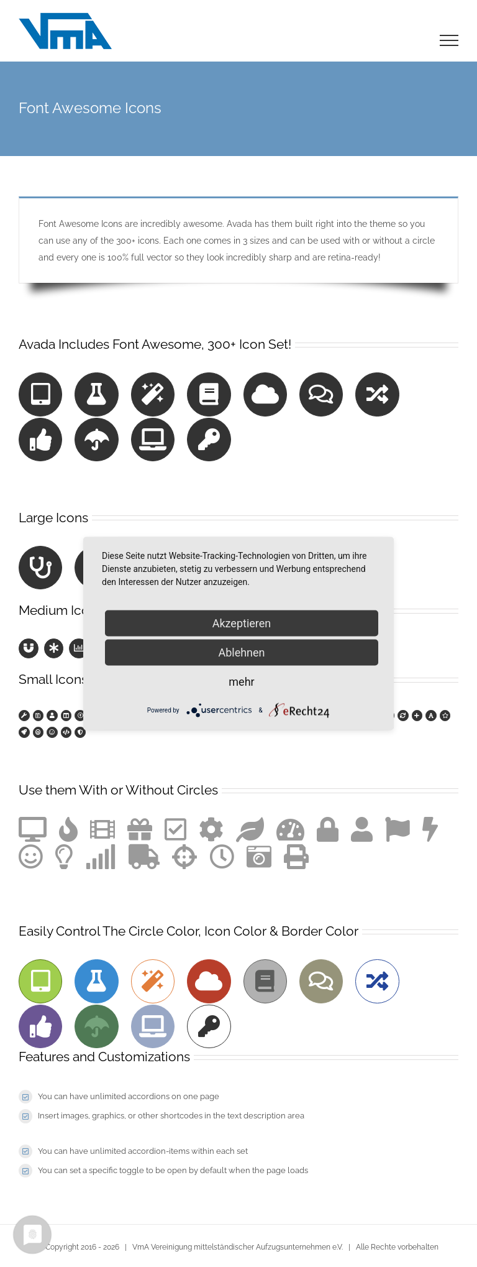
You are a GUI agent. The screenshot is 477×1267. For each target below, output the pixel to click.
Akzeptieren (241, 623)
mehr (241, 681)
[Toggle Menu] (449, 40)
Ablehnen (241, 652)
